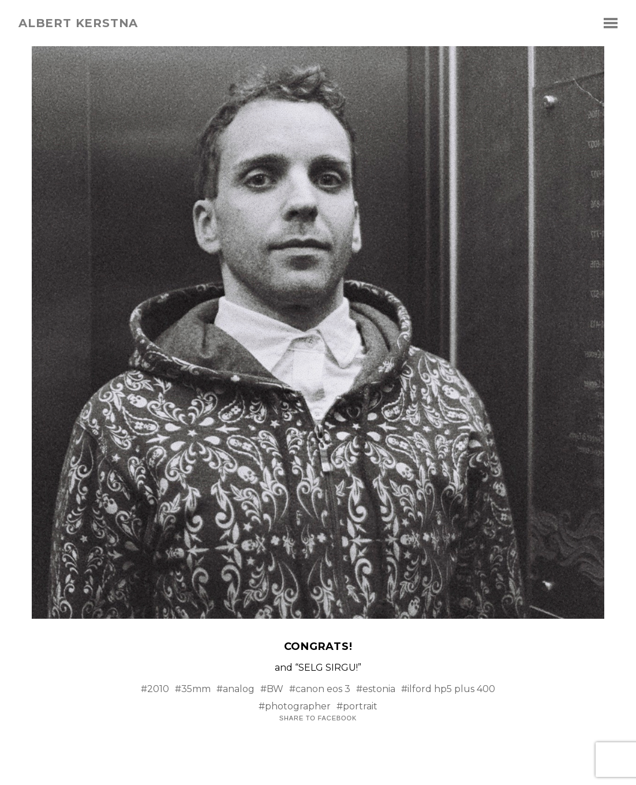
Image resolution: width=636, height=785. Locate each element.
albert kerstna (78, 23)
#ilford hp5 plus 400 (448, 688)
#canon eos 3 (319, 688)
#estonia (375, 688)
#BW (271, 688)
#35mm (193, 688)
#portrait (356, 706)
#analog (235, 688)
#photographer (295, 706)
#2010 (155, 688)
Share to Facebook (318, 718)
